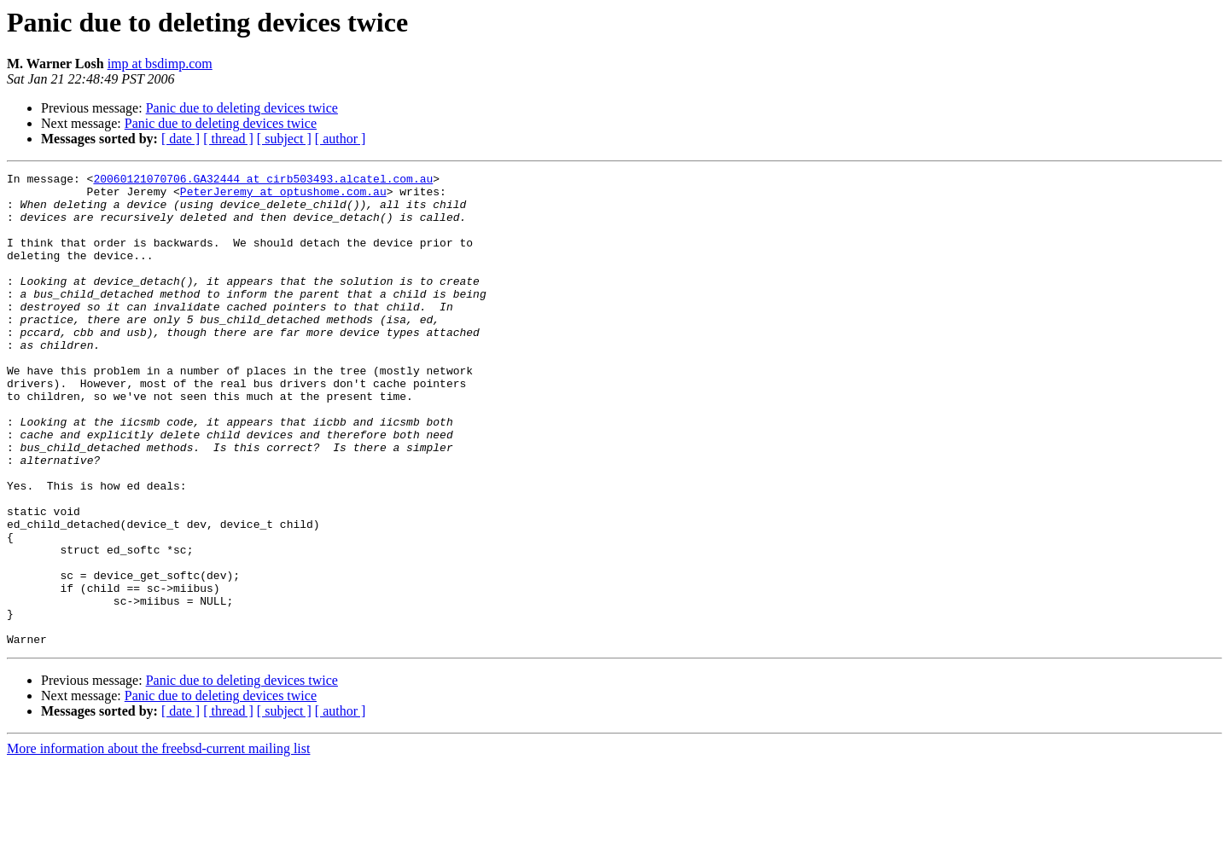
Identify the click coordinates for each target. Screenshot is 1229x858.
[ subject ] (284, 138)
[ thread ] (228, 138)
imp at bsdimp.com (160, 63)
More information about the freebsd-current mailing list (158, 843)
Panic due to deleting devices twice (242, 108)
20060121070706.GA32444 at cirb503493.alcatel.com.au (263, 180)
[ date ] (180, 138)
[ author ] (340, 138)
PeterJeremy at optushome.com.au (283, 196)
